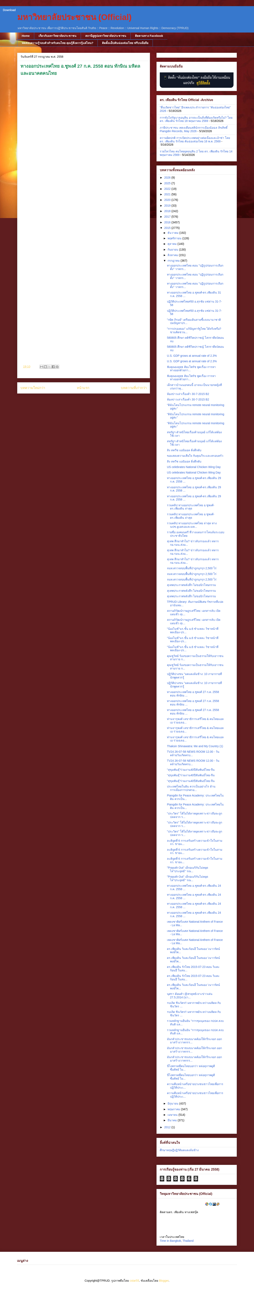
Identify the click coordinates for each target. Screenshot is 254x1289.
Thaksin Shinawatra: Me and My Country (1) (195, 746)
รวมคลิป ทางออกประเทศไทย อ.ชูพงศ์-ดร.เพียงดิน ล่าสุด (190, 507)
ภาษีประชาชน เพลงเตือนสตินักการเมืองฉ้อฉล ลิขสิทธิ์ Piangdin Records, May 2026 (194, 129)
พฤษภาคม (174, 1109)
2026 (167, 177)
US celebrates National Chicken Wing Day (194, 467)
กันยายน (173, 249)
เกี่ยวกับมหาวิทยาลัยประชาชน (57, 35)
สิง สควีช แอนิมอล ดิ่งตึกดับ (184, 450)
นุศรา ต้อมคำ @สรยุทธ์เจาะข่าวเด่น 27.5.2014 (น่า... (189, 995)
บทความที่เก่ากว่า (134, 388)
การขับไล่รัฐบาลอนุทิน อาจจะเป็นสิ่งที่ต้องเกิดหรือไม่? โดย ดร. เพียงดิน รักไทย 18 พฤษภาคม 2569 (196, 119)
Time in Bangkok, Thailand (177, 1240)
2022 (167, 188)
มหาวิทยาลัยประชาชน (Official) (74, 17)
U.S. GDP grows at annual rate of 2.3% (192, 355)
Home (26, 35)
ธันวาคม (173, 232)
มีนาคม (173, 1120)
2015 (167, 227)
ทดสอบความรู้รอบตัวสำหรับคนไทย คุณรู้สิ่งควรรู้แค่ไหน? (57, 43)
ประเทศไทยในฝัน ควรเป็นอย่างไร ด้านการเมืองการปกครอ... (191, 788)
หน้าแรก (83, 388)
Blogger (164, 1280)
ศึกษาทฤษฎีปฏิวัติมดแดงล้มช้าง (179, 1150)
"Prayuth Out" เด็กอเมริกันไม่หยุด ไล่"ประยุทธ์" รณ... (187, 869)
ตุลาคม (172, 243)
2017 (167, 216)
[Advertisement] (83, 253)
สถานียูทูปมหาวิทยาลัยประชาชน (105, 35)
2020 (167, 199)
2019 (167, 205)
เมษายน (173, 1114)
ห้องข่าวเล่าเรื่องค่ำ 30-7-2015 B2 (188, 394)
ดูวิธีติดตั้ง (203, 83)
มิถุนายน (173, 1103)
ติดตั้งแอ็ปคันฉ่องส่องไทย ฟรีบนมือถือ (125, 43)
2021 (167, 194)
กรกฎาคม (174, 260)
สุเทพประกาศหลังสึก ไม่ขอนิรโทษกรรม (191, 585)
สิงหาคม (173, 255)
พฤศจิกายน (175, 238)
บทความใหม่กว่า (32, 388)
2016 (167, 222)
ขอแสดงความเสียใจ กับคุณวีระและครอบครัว (195, 455)
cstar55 (134, 1280)
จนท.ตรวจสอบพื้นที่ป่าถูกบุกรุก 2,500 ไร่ (192, 568)
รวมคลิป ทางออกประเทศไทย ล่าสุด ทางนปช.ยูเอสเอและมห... (192, 525)
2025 (167, 183)
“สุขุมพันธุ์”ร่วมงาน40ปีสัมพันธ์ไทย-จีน (191, 769)
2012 (167, 1127)
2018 (167, 211)
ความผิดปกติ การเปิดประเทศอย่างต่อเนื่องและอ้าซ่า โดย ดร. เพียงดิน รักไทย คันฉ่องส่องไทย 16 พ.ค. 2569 (195, 139)
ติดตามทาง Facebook (149, 35)
